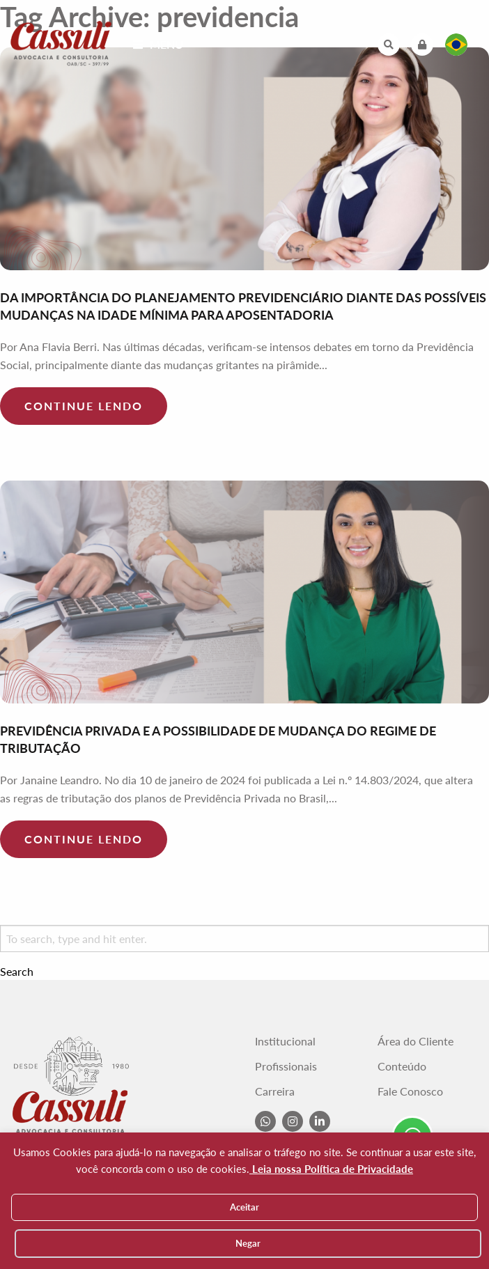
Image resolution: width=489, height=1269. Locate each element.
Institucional (285, 1041)
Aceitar (244, 1207)
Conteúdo (402, 1066)
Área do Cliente (415, 1041)
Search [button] (16, 971)
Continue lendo (83, 405)
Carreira (275, 1091)
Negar (248, 1243)
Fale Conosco (410, 1091)
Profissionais (286, 1066)
